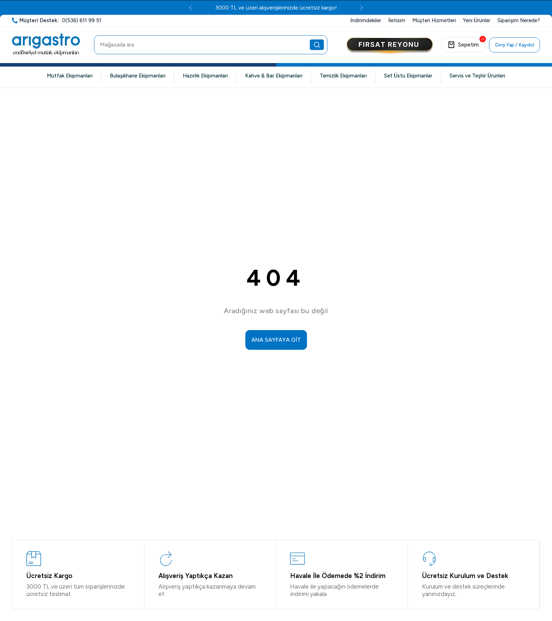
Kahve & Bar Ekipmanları (273, 76)
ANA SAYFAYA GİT (276, 339)
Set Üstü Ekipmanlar (408, 76)
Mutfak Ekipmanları (70, 76)
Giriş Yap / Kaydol (514, 45)
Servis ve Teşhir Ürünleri (477, 76)
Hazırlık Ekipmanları (205, 76)
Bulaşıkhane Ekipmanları (137, 76)
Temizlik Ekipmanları (343, 76)
